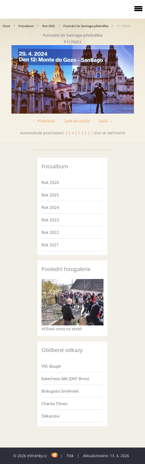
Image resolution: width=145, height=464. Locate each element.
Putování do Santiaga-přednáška (85, 26)
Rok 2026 (50, 182)
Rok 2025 (48, 26)
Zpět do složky (77, 120)
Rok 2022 (50, 232)
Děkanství (51, 416)
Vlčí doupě (51, 366)
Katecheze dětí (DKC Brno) (65, 378)
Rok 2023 (50, 219)
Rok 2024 (50, 207)
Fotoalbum (26, 26)
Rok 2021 (50, 244)
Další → (106, 120)
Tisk (70, 455)
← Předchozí (44, 120)
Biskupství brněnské (60, 391)
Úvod (6, 26)
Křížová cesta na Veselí (62, 328)
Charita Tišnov (55, 403)
